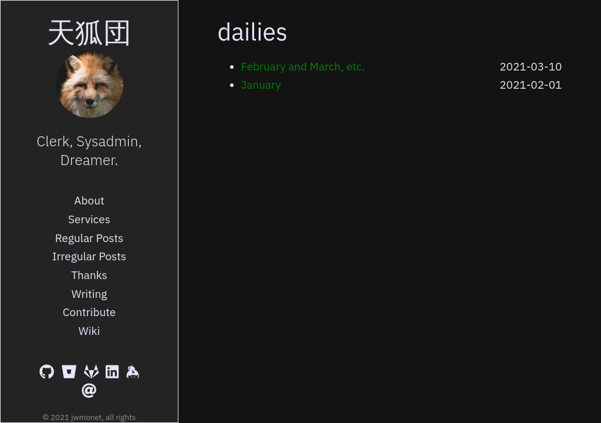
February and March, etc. (303, 66)
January (261, 85)
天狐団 (89, 32)
